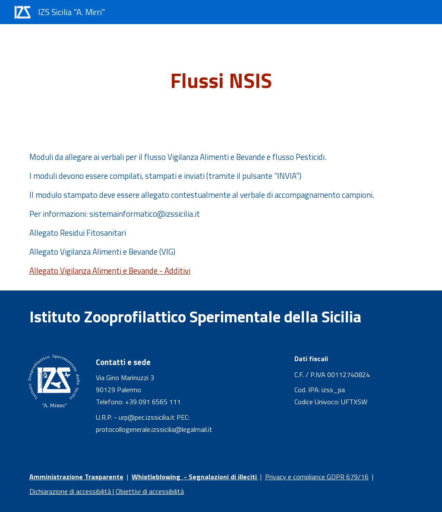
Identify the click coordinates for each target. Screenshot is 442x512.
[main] (220, 81)
